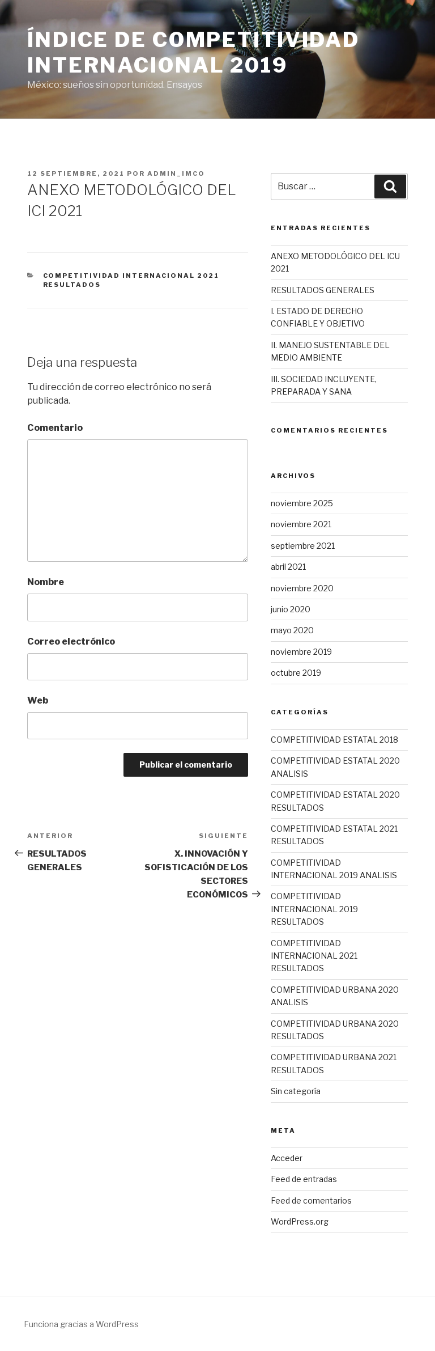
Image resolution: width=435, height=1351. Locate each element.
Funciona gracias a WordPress (81, 1324)
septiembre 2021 (303, 545)
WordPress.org (300, 1221)
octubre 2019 (296, 672)
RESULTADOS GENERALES (322, 290)
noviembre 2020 (302, 588)
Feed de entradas (304, 1179)
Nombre (45, 582)
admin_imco (176, 173)
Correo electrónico (71, 641)
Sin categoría (296, 1091)
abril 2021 (288, 566)
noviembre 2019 (301, 652)
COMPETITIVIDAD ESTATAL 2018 (334, 739)
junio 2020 (290, 609)
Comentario (55, 427)
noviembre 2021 (301, 524)
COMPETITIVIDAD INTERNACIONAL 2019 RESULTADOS (314, 908)
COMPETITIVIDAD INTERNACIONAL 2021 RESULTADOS (314, 955)
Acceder (286, 1158)
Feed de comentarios (311, 1200)
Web (37, 700)
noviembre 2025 (302, 503)
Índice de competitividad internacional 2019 (193, 52)
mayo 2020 (292, 630)
